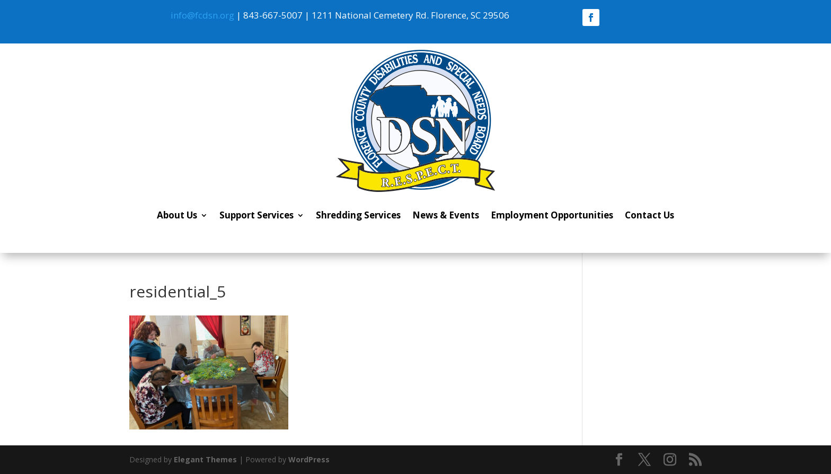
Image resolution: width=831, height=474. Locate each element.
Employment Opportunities (552, 215)
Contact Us (649, 215)
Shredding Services (358, 215)
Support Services (256, 215)
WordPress (309, 459)
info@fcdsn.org (202, 15)
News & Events (445, 215)
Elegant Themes (205, 459)
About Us (177, 215)
